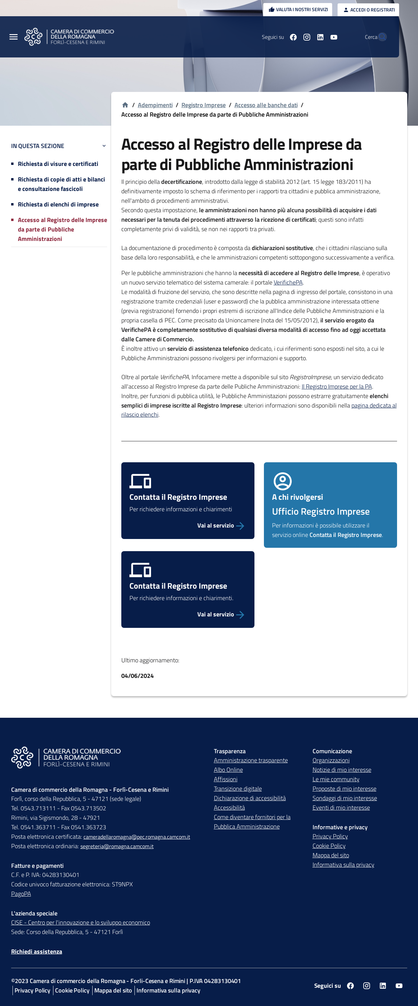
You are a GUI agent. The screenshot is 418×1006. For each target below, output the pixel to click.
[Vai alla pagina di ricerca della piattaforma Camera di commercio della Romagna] (379, 37)
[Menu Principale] (13, 37)
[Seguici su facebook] (278, 36)
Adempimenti (155, 104)
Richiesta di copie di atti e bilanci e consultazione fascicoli (61, 184)
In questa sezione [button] (59, 145)
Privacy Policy (330, 836)
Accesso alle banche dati (266, 104)
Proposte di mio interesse (344, 788)
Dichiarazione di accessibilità (250, 798)
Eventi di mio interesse (341, 807)
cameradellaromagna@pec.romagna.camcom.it (136, 837)
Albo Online (228, 769)
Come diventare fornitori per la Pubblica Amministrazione (252, 821)
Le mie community (336, 779)
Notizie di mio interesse (342, 769)
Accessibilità (229, 807)
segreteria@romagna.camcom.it (117, 846)
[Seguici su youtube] (319, 36)
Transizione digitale (238, 788)
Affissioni (226, 779)
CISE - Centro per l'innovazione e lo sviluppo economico (80, 922)
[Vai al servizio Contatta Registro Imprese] (187, 614)
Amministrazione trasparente (251, 760)
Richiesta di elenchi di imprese (58, 204)
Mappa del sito (331, 855)
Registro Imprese (203, 104)
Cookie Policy (329, 845)
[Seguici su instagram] (292, 36)
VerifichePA (288, 282)
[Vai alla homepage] (125, 105)
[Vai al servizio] (187, 525)
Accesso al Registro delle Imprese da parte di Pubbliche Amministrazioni (62, 229)
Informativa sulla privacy (343, 864)
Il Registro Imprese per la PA (337, 386)
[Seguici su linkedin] (305, 36)
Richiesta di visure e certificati (58, 163)
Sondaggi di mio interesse (345, 798)
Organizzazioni (331, 760)
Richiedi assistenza (36, 951)
